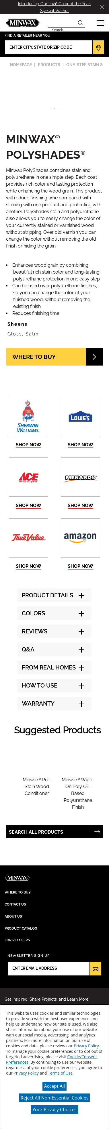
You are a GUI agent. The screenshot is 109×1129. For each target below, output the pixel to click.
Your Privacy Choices (54, 1109)
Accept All (54, 1086)
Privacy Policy (86, 1046)
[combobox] (62, 23)
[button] (100, 23)
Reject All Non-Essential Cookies (55, 1098)
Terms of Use (60, 1073)
